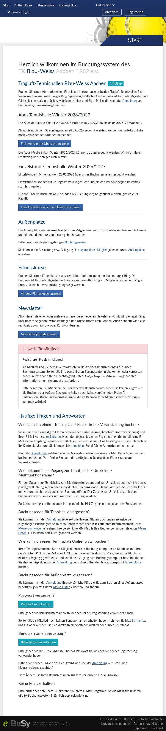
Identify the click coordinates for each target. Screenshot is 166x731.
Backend (157, 728)
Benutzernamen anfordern (38, 642)
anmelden (77, 445)
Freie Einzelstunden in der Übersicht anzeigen (51, 207)
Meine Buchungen (30, 528)
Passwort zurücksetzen (36, 604)
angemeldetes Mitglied (93, 250)
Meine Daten (61, 587)
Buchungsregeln (75, 242)
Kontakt (137, 620)
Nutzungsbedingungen (116, 723)
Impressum (141, 728)
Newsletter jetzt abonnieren (39, 334)
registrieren (53, 436)
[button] (106, 5)
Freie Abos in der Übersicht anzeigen (45, 143)
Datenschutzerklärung (148, 723)
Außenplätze (136, 250)
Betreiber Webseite (150, 719)
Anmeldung (130, 100)
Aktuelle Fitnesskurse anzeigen (41, 293)
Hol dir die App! (110, 719)
